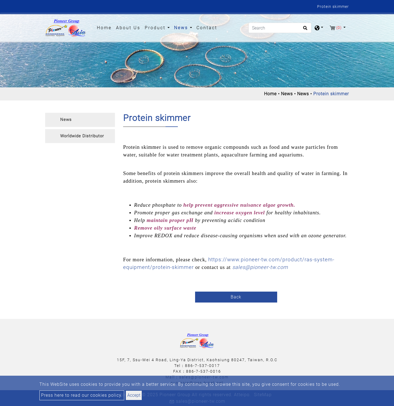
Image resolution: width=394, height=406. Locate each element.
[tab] (80, 120)
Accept (133, 395)
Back (236, 297)
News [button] (182, 27)
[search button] (304, 30)
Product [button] (156, 27)
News (287, 93)
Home (105, 27)
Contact (206, 27)
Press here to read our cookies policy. (82, 395)
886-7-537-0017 (202, 365)
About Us (128, 27)
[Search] (279, 28)
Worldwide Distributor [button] (82, 136)
